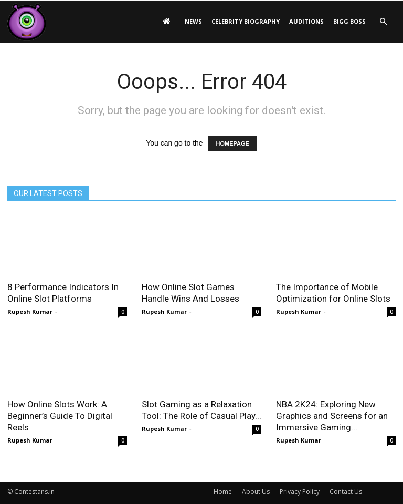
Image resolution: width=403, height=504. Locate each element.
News (193, 21)
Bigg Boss (349, 21)
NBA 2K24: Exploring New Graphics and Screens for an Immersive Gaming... (332, 416)
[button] (383, 21)
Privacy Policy (300, 491)
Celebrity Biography (245, 21)
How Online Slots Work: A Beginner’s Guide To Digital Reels (59, 416)
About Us (256, 491)
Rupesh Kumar (29, 311)
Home (223, 491)
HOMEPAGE (232, 143)
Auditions (306, 21)
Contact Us (346, 491)
